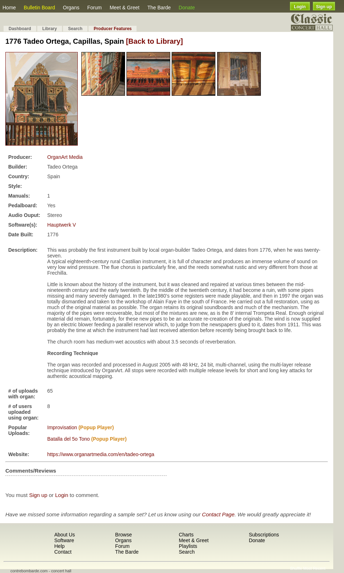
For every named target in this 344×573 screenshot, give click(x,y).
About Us (64, 535)
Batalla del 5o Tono (68, 439)
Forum (94, 7)
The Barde (159, 7)
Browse (123, 535)
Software (64, 540)
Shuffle (296, 568)
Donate (187, 7)
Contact (62, 552)
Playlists (188, 546)
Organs (71, 7)
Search (75, 28)
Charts (186, 535)
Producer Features (113, 28)
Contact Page (218, 514)
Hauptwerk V (61, 225)
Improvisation (62, 427)
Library (49, 28)
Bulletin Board (39, 7)
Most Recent (314, 568)
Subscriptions (264, 535)
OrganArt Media (65, 157)
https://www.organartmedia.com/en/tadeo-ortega (100, 454)
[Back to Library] (154, 41)
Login (300, 6)
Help (59, 546)
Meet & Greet (124, 7)
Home (9, 7)
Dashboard (20, 28)
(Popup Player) (96, 427)
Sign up (324, 6)
